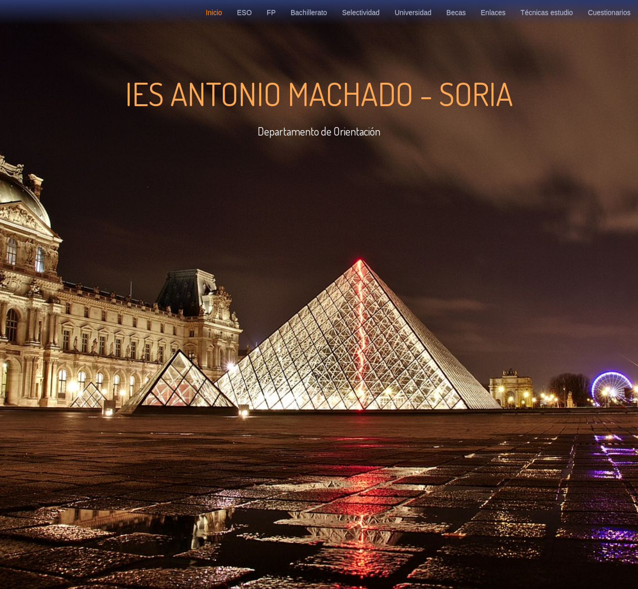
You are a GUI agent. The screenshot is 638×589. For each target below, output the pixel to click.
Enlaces (493, 12)
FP (271, 12)
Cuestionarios (609, 12)
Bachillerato (309, 12)
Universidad (413, 12)
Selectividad (361, 12)
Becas (456, 12)
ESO (244, 12)
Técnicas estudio (546, 12)
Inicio (214, 12)
